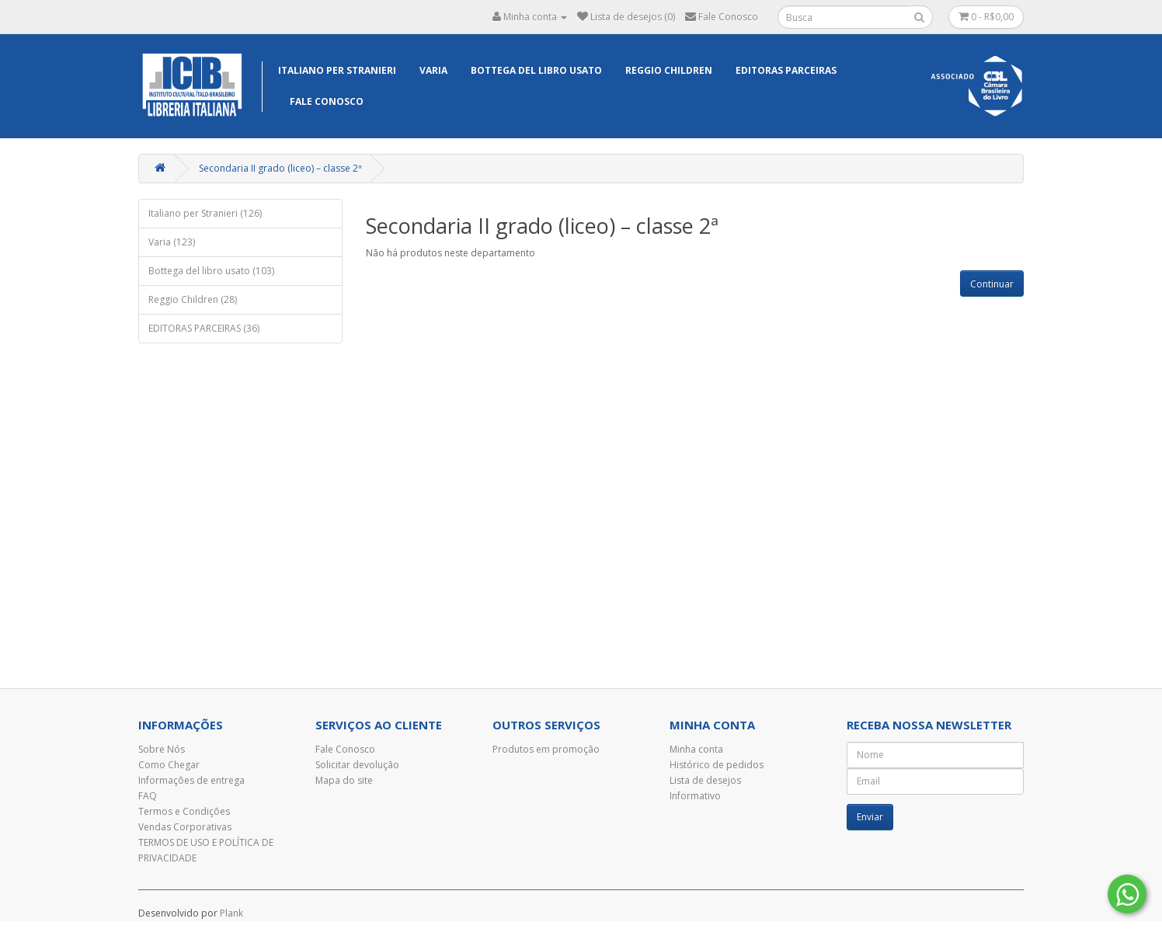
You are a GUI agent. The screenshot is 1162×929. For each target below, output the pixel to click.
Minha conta (696, 749)
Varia (433, 70)
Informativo (695, 795)
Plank (231, 913)
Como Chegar (169, 764)
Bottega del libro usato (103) (211, 270)
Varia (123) (171, 242)
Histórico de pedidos (717, 764)
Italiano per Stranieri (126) (205, 213)
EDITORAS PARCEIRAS (786, 70)
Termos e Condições (184, 811)
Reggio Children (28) (192, 299)
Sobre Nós (161, 749)
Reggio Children (668, 70)
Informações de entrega (191, 780)
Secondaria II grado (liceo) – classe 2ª (280, 168)
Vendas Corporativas (184, 826)
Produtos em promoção (546, 749)
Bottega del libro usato (536, 70)
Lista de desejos (705, 780)
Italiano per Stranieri (337, 70)
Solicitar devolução (357, 764)
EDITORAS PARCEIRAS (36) (203, 328)
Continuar (992, 284)
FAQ (147, 795)
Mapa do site (344, 780)
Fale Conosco (327, 101)
